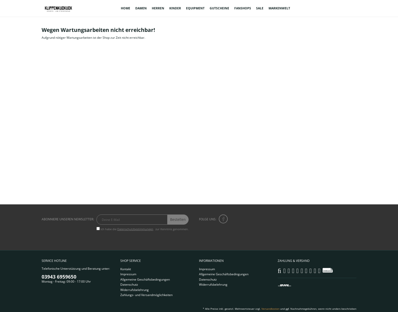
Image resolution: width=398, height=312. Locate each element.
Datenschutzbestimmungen (135, 229)
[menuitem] (125, 8)
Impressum (128, 274)
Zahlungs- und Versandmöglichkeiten (146, 295)
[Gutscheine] (219, 8)
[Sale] (260, 8)
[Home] (125, 8)
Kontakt (125, 269)
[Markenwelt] (279, 8)
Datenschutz (129, 284)
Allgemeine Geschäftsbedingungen (145, 279)
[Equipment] (195, 8)
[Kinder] (175, 8)
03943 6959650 (59, 277)
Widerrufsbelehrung (134, 290)
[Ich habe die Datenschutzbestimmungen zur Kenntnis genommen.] (98, 228)
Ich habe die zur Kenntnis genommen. (145, 229)
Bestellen (178, 219)
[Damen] (141, 8)
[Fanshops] (243, 8)
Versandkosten (270, 308)
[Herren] (158, 8)
